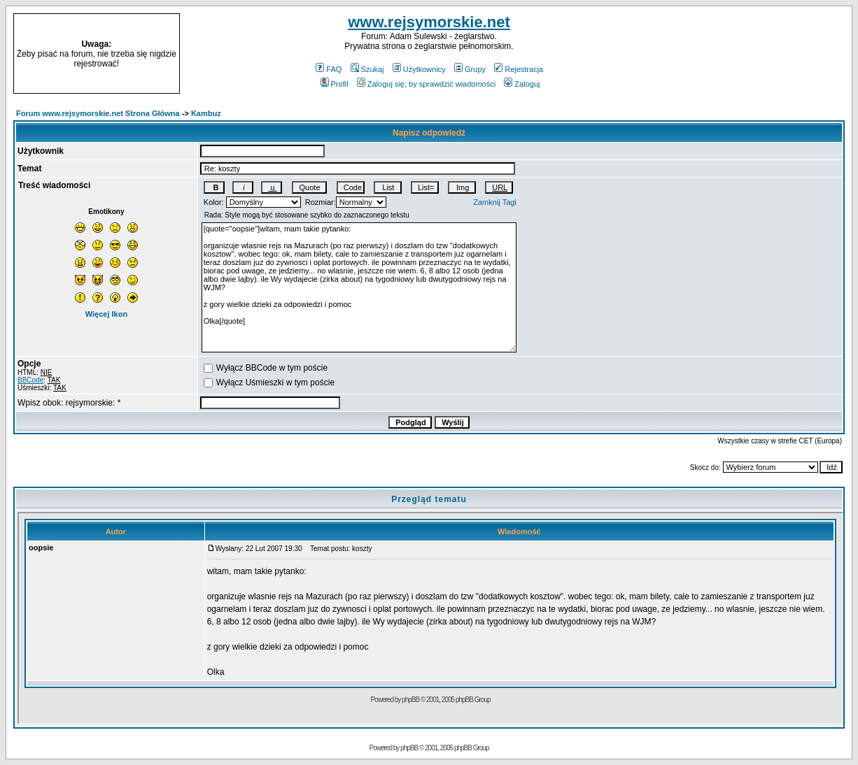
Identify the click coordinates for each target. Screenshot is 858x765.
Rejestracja (518, 69)
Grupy (470, 69)
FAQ (329, 69)
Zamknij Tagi (494, 202)
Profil (335, 84)
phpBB (409, 748)
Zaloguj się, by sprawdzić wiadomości (426, 84)
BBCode (30, 380)
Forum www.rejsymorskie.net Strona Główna (98, 113)
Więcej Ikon (106, 314)
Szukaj (367, 69)
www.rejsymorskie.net (429, 22)
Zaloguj (522, 84)
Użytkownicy (419, 69)
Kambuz (206, 113)
